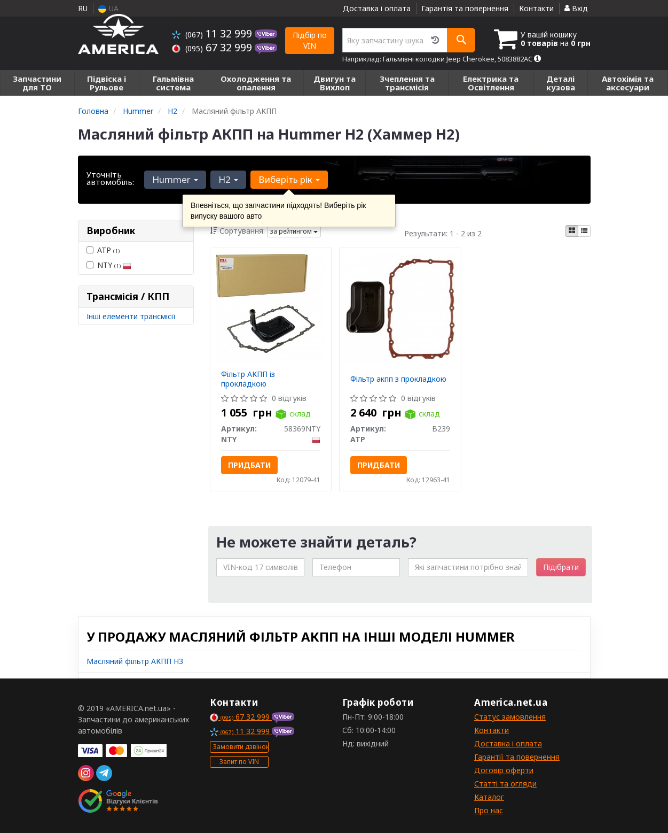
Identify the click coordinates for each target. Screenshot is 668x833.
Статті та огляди (505, 783)
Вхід (576, 8)
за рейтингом (294, 231)
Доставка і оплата (377, 8)
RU (83, 8)
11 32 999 (213, 33)
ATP (103, 250)
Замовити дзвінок (241, 746)
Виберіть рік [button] (289, 179)
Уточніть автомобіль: (110, 178)
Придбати (249, 465)
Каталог (489, 797)
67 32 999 (213, 47)
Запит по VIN (239, 761)
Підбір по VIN (310, 40)
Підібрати (561, 567)
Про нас (488, 810)
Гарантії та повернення (517, 757)
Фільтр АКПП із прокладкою (248, 379)
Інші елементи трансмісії (131, 316)
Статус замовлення (510, 717)
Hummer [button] (175, 179)
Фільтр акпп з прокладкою (398, 379)
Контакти (536, 8)
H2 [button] (228, 179)
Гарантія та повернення (464, 8)
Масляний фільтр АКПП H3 (135, 661)
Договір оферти (503, 770)
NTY (109, 265)
